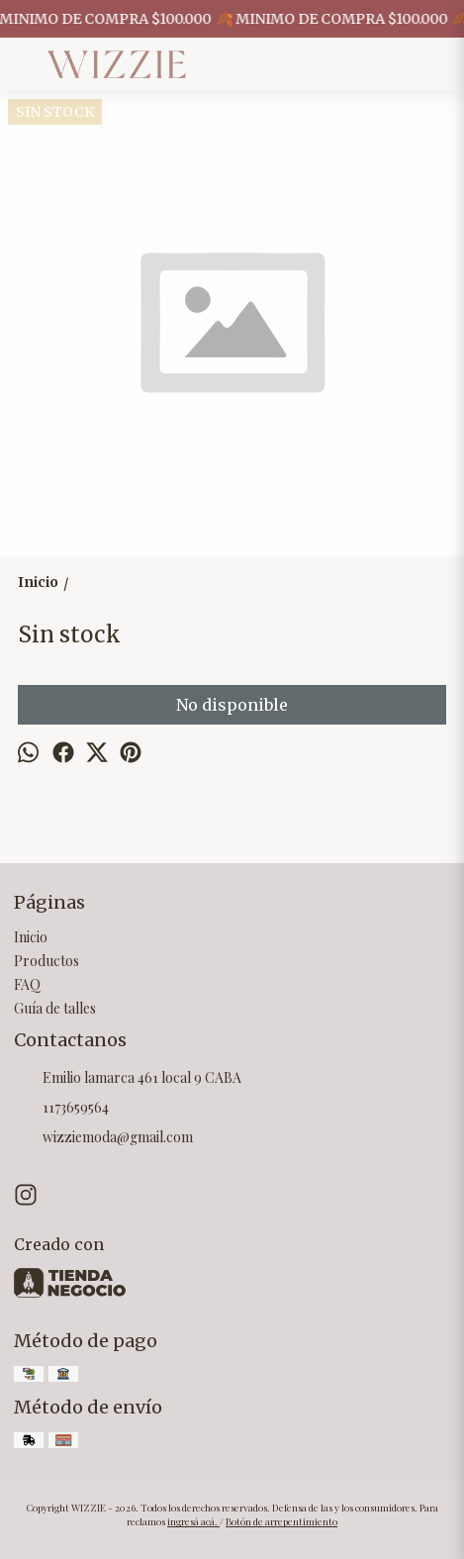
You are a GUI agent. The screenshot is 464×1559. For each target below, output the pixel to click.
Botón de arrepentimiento (281, 1521)
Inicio (30, 936)
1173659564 (61, 1109)
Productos (46, 960)
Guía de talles (55, 1008)
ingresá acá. (193, 1521)
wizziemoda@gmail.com (103, 1138)
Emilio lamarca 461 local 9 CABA (127, 1079)
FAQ (27, 984)
